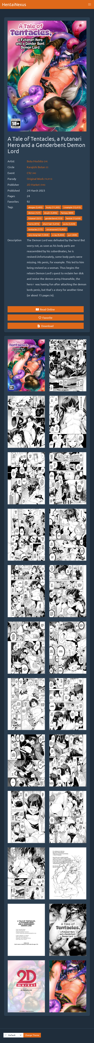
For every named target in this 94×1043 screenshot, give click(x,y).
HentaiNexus (14, 4)
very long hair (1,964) (38, 234)
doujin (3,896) (50, 212)
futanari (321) (34, 218)
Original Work (39, 178)
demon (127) (34, 212)
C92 (31, 173)
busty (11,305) (53, 207)
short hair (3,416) (51, 223)
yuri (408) (72, 234)
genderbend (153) (53, 218)
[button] (89, 4)
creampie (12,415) (72, 207)
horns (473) (33, 223)
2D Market (36, 184)
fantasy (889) (67, 212)
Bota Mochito (37, 161)
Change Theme (32, 1035)
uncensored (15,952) (56, 229)
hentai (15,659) (73, 218)
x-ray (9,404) (58, 234)
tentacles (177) (35, 229)
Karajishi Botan (37, 167)
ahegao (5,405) (35, 207)
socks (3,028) (69, 223)
